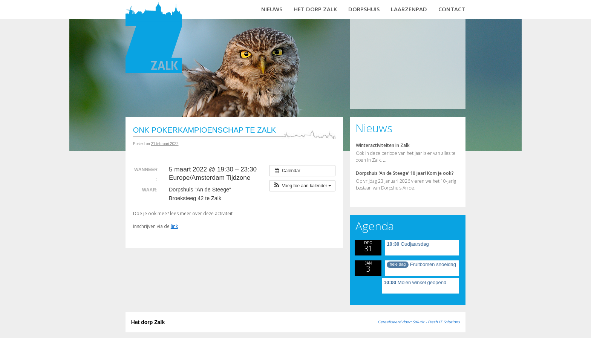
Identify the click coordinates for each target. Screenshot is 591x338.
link (174, 226)
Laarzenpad (409, 9)
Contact (451, 9)
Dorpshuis (364, 9)
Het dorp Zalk (315, 9)
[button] (302, 185)
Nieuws (271, 9)
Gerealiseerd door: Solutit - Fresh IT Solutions (419, 321)
